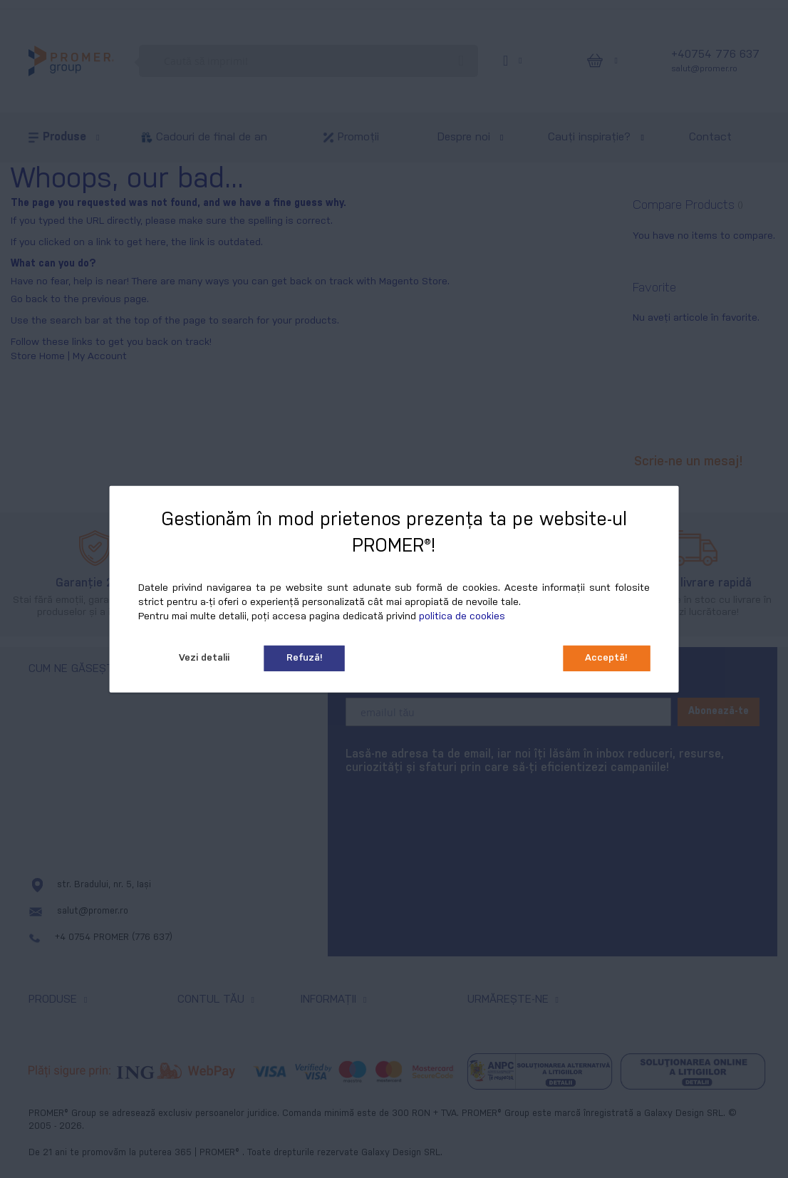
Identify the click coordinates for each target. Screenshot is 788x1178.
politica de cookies (462, 616)
